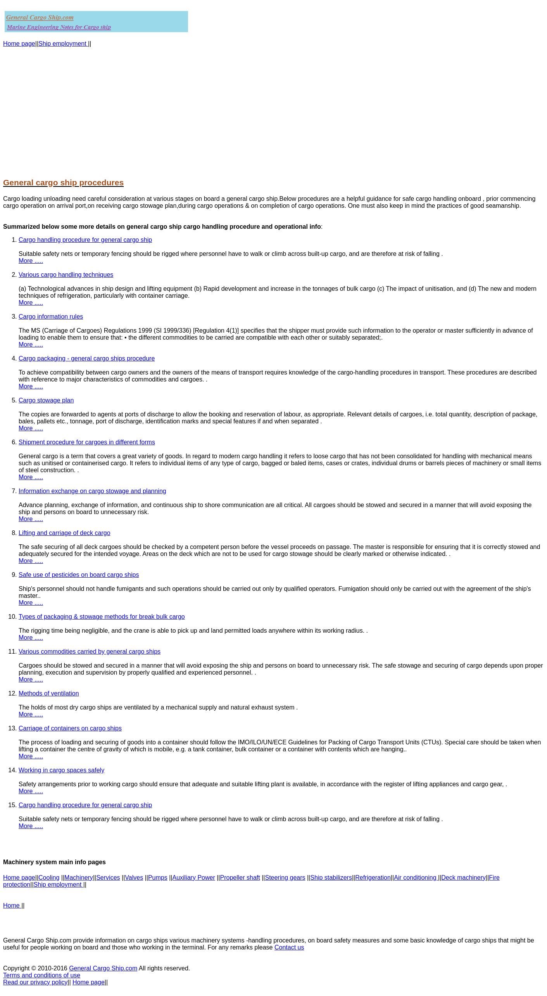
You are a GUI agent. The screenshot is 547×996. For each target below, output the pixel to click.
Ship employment (63, 43)
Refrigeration (373, 877)
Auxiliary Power (193, 877)
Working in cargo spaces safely (61, 770)
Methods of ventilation (49, 693)
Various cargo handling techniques (66, 274)
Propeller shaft (240, 877)
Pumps (157, 877)
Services (108, 877)
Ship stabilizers (331, 877)
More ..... (31, 260)
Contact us (289, 947)
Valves (134, 877)
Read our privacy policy (35, 982)
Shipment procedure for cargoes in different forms (87, 442)
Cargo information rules (51, 316)
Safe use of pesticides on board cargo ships (79, 574)
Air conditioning (416, 877)
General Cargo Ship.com (103, 968)
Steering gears (285, 877)
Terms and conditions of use (41, 975)
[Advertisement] (235, 108)
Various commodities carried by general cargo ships (89, 651)
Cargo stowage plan (46, 400)
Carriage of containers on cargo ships (70, 728)
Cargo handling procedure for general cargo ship (85, 239)
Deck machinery (463, 877)
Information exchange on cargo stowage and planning (92, 491)
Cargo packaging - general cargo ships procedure (87, 358)
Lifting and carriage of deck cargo (64, 533)
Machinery (78, 877)
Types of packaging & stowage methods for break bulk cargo (102, 616)
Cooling (48, 877)
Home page (19, 43)
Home (12, 905)
